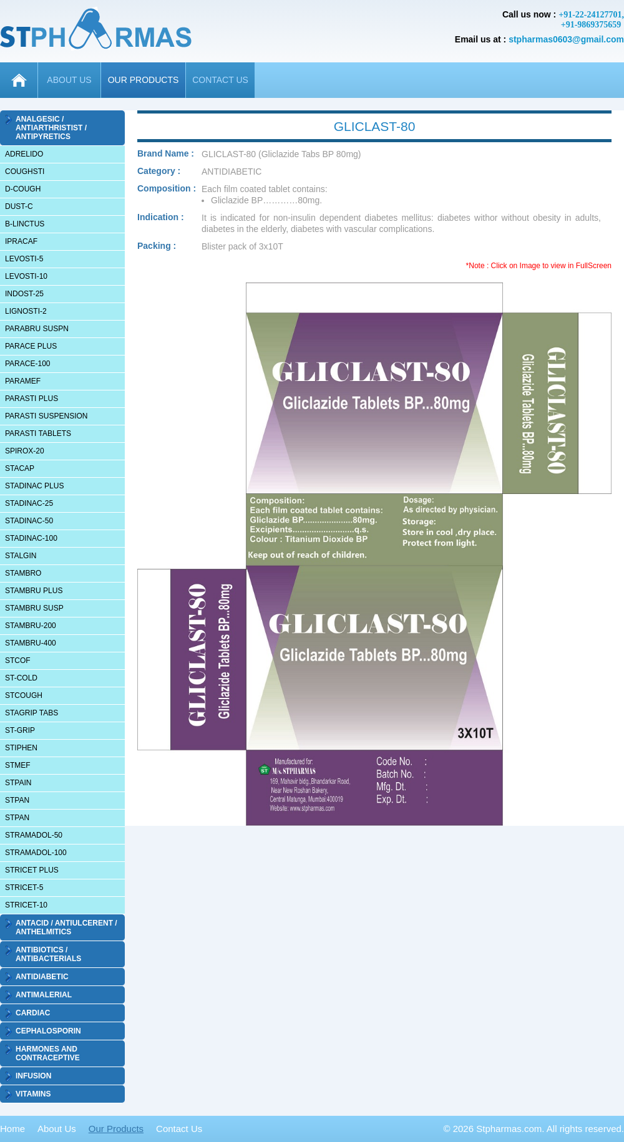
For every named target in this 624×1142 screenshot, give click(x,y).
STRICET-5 (24, 887)
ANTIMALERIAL (44, 994)
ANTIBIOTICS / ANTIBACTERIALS (48, 954)
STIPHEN (21, 747)
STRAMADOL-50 (33, 835)
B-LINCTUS (24, 224)
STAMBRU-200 (30, 625)
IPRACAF (21, 241)
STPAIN (18, 782)
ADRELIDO (24, 154)
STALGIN (20, 555)
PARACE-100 (27, 363)
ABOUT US (69, 80)
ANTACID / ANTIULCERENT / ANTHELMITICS (66, 927)
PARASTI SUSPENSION (46, 416)
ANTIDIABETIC (42, 976)
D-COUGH (23, 189)
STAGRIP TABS (31, 713)
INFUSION (33, 1076)
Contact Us (179, 1128)
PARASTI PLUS (31, 398)
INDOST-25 (24, 293)
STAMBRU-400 (30, 643)
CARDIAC (33, 1013)
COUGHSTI (24, 171)
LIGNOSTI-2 (26, 311)
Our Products (116, 1128)
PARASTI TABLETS (38, 433)
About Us (56, 1128)
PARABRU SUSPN (37, 328)
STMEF (18, 765)
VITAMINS (33, 1094)
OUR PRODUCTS (143, 80)
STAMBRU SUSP (34, 608)
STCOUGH (23, 695)
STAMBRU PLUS (33, 590)
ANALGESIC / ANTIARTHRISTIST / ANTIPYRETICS (51, 128)
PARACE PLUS (31, 346)
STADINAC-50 (29, 520)
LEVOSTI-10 (26, 276)
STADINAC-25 (29, 503)
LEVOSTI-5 (24, 258)
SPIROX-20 (24, 451)
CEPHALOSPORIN (48, 1031)
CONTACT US (220, 80)
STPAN (17, 800)
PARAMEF (23, 381)
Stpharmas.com (509, 1128)
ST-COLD (21, 678)
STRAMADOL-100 (36, 852)
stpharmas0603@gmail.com (566, 39)
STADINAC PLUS (34, 485)
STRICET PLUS (32, 870)
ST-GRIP (20, 730)
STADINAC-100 (31, 538)
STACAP (19, 468)
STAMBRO (23, 573)
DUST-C (19, 206)
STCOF (18, 660)
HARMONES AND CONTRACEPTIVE (48, 1053)
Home (12, 1128)
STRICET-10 (26, 905)
